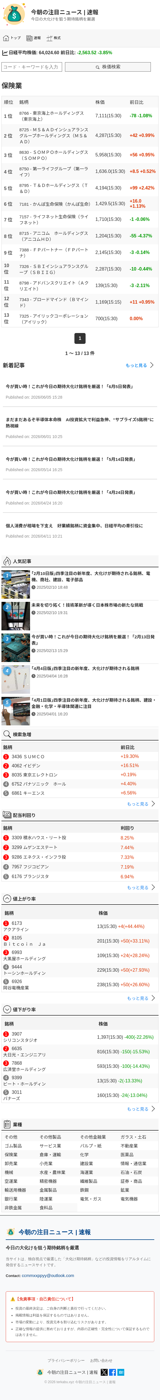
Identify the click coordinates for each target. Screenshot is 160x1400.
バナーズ (11, 1098)
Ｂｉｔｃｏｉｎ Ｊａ (24, 944)
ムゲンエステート (40, 847)
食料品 (45, 1207)
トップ (12, 38)
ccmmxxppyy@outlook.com (48, 1275)
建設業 (86, 1163)
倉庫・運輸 (50, 1154)
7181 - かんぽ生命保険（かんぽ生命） (56, 204)
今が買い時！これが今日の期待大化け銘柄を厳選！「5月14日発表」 (71, 459)
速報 (33, 38)
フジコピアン (36, 866)
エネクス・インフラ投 (44, 857)
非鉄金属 (13, 1207)
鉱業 (125, 1190)
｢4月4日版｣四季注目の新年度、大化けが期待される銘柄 (85, 668)
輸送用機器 (15, 1190)
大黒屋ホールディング (24, 958)
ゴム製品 (13, 1145)
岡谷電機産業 (16, 987)
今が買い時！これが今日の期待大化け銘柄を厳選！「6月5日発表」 (70, 386)
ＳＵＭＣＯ (34, 756)
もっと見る (141, 365)
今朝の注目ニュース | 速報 (64, 12)
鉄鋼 (84, 1190)
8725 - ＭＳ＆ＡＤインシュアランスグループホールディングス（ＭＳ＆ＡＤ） (53, 135)
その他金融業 (93, 1137)
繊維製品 (88, 1181)
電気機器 (129, 1199)
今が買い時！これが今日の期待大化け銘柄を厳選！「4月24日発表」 (71, 492)
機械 (9, 1172)
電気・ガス (91, 1199)
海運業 (86, 1172)
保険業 (11, 1154)
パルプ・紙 (91, 1145)
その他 (11, 1137)
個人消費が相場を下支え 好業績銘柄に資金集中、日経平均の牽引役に (74, 525)
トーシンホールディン (24, 973)
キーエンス (34, 793)
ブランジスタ (36, 876)
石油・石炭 (131, 1172)
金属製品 (48, 1190)
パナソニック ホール (44, 784)
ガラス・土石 (133, 1137)
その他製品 (50, 1137)
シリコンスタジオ (20, 1040)
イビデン (31, 765)
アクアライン (16, 929)
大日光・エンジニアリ (24, 1054)
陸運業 (45, 1199)
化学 (84, 1154)
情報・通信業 (133, 1163)
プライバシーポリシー (66, 1360)
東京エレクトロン (40, 774)
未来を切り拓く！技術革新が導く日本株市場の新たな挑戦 (87, 605)
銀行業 (11, 1199)
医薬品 (127, 1154)
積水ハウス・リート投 (44, 837)
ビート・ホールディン (24, 1084)
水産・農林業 (52, 1172)
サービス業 (50, 1145)
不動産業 (129, 1145)
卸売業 (11, 1163)
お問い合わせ (101, 1360)
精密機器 (48, 1181)
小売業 (45, 1163)
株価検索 (108, 66)
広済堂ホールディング (24, 1069)
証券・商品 (131, 1181)
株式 (53, 38)
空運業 (11, 1181)
